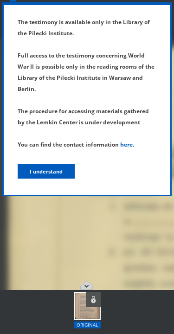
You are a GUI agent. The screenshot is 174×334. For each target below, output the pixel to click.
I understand (46, 171)
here (126, 144)
